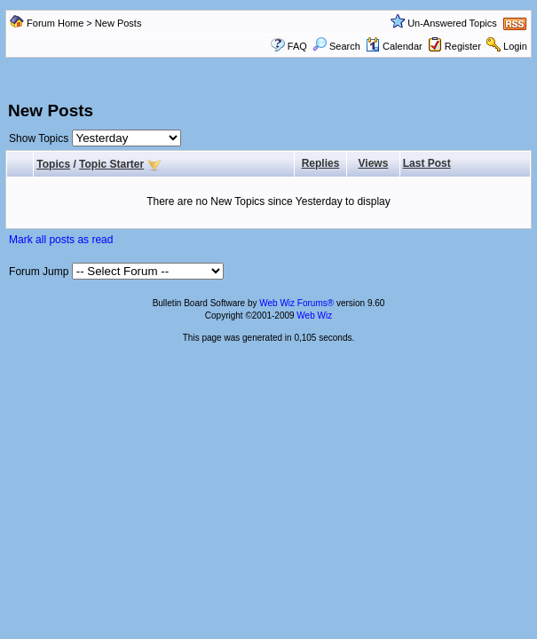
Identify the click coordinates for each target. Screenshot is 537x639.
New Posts (118, 23)
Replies (321, 163)
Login (515, 46)
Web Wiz (314, 315)
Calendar (394, 46)
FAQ (297, 46)
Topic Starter (111, 164)
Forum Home (55, 23)
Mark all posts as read (61, 239)
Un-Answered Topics (452, 23)
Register (463, 46)
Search (336, 46)
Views (374, 163)
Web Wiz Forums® (296, 303)
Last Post (427, 163)
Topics (53, 164)
